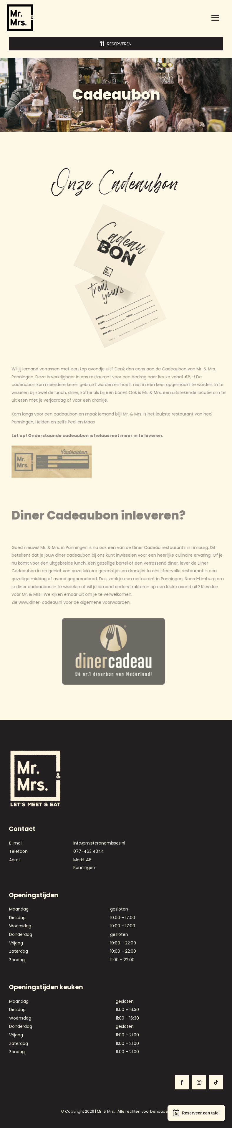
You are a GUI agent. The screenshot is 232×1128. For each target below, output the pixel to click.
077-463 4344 (88, 851)
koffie (88, 392)
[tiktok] (216, 1082)
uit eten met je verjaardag (41, 400)
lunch (62, 392)
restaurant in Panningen (160, 579)
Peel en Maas (83, 422)
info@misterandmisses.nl (99, 843)
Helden (44, 422)
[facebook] (182, 1082)
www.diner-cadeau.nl (42, 602)
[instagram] (199, 1082)
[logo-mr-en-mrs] (20, 6)
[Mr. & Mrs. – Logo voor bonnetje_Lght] (35, 752)
